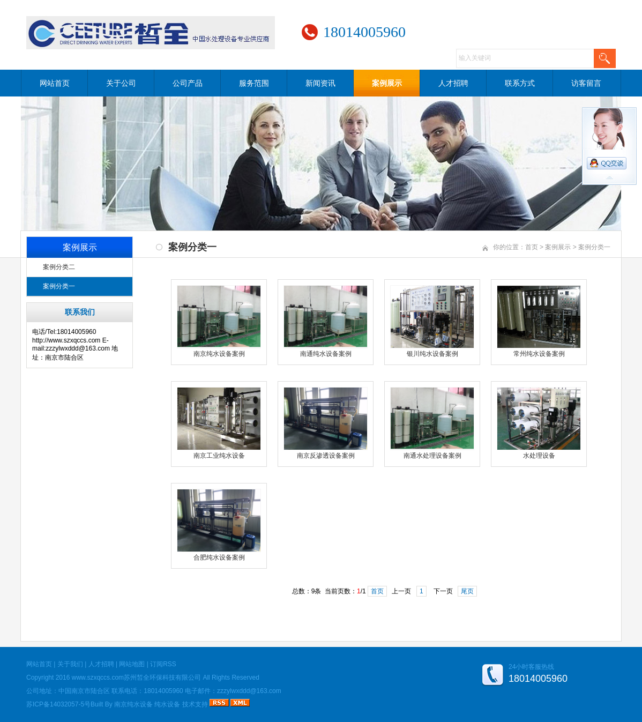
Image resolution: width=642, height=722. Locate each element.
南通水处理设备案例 (432, 455)
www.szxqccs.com (98, 677)
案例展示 (387, 83)
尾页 (467, 591)
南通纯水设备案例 (326, 354)
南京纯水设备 (133, 704)
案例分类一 (59, 286)
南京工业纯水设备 (219, 455)
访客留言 (586, 83)
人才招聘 (453, 83)
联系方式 (520, 83)
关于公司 (121, 83)
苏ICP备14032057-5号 (58, 704)
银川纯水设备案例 (432, 354)
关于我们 (70, 664)
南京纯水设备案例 (219, 354)
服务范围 (254, 83)
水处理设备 (539, 455)
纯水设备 (167, 704)
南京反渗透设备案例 (326, 455)
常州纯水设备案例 (539, 354)
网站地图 (132, 664)
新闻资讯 (320, 83)
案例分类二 (59, 267)
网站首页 (55, 83)
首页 (531, 247)
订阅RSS (163, 664)
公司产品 (188, 83)
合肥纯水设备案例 (219, 557)
